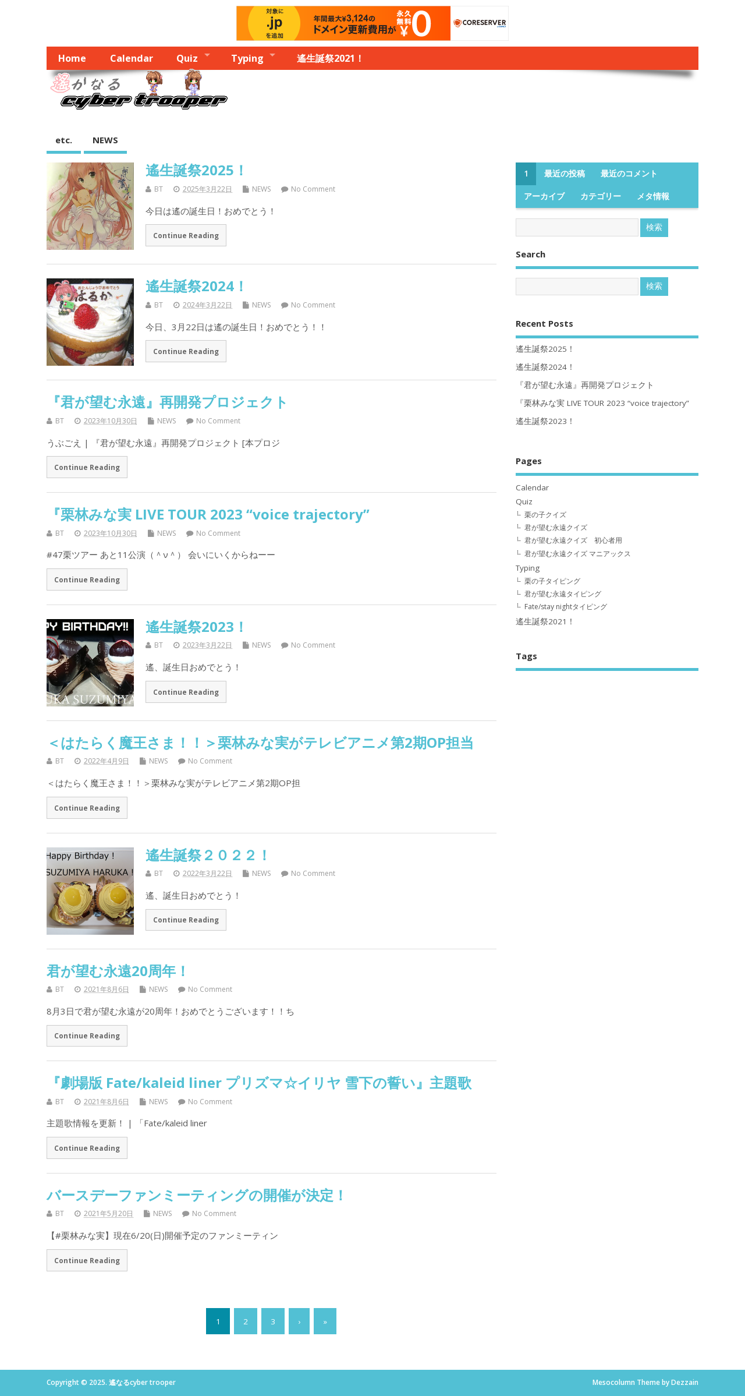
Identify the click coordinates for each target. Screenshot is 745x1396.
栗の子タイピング (552, 581)
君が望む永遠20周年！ (118, 970)
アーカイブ (544, 196)
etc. (63, 140)
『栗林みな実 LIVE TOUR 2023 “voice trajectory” (208, 514)
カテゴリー (600, 196)
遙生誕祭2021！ (330, 58)
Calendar (131, 58)
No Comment (313, 189)
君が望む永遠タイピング (562, 594)
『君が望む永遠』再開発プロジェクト (168, 401)
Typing (247, 58)
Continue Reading (186, 235)
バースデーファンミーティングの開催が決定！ (197, 1194)
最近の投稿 (564, 173)
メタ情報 (653, 196)
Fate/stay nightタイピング (565, 607)
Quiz (187, 58)
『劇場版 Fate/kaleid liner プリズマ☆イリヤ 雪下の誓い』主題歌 (259, 1082)
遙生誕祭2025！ (197, 169)
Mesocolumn (614, 1382)
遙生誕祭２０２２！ (208, 854)
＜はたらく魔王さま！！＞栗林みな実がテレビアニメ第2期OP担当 (260, 742)
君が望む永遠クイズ (555, 527)
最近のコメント (629, 173)
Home (72, 58)
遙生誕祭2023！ (197, 626)
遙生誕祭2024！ (197, 285)
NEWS (105, 140)
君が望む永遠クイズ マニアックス (577, 554)
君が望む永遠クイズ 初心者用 (573, 540)
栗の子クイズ (545, 514)
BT (158, 189)
